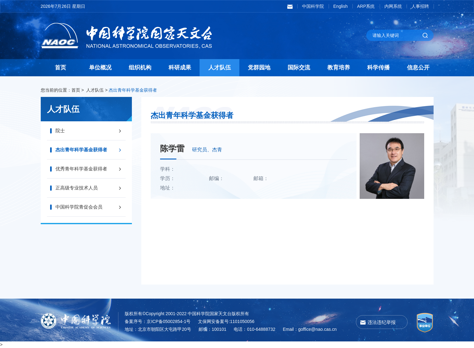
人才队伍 (219, 67)
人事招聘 (420, 6)
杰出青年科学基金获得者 (133, 90)
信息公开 (418, 67)
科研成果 (180, 67)
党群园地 (259, 67)
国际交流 (299, 67)
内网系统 (393, 6)
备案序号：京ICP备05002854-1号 (157, 321)
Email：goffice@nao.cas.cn (310, 329)
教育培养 (338, 67)
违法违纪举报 (381, 322)
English (340, 6)
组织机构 (140, 67)
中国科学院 (313, 6)
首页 (60, 67)
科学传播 (378, 67)
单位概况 (100, 67)
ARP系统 (366, 6)
